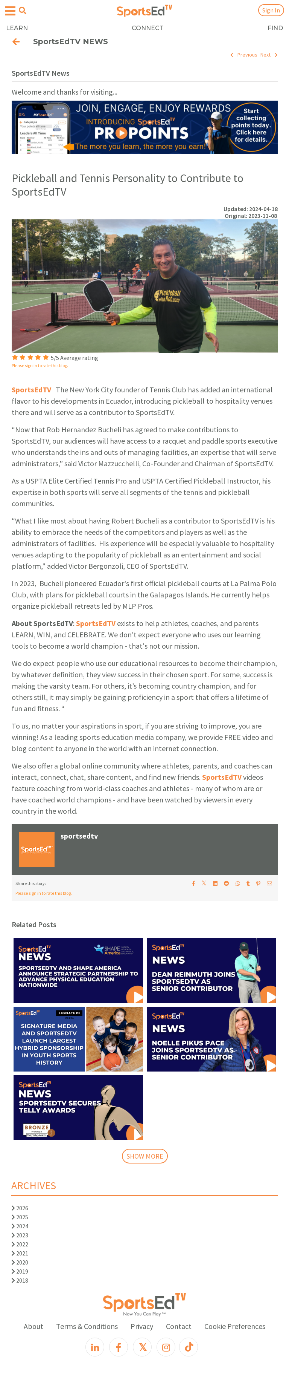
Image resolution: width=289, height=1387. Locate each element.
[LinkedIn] (95, 1347)
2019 (19, 1271)
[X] (142, 1347)
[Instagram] (166, 1347)
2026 (19, 1208)
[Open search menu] (22, 10)
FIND (275, 28)
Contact (179, 1326)
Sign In (271, 10)
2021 (19, 1253)
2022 (19, 1244)
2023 (19, 1235)
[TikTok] (188, 1347)
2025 (19, 1217)
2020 (19, 1262)
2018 (19, 1280)
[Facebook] (118, 1347)
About (33, 1326)
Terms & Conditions (87, 1326)
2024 (19, 1226)
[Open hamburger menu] (10, 11)
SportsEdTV (31, 389)
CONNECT (148, 28)
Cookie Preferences (234, 1326)
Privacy (142, 1326)
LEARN (17, 28)
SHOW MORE (144, 1156)
